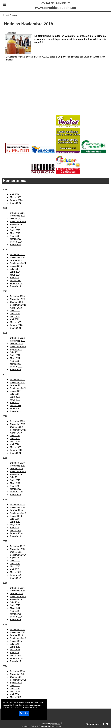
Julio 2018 (15, 519)
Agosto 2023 (16, 308)
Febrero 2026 (16, 200)
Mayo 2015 (15, 650)
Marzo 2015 (15, 655)
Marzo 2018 (15, 530)
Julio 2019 (15, 477)
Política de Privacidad (39, 726)
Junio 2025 (15, 230)
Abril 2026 (14, 194)
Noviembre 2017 (17, 549)
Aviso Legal (25, 726)
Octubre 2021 (16, 385)
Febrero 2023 (16, 325)
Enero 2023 (15, 328)
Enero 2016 (15, 620)
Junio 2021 (15, 397)
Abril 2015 (14, 653)
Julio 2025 (15, 227)
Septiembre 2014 (18, 680)
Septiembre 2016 (18, 596)
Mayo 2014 (15, 691)
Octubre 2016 (16, 593)
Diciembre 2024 (17, 254)
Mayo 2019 (15, 483)
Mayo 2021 (15, 400)
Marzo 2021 (15, 405)
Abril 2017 (14, 569)
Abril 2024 (14, 278)
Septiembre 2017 (18, 555)
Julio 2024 (15, 269)
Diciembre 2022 (17, 338)
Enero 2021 (15, 411)
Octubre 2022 (16, 344)
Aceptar (24, 713)
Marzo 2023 (15, 322)
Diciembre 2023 (17, 296)
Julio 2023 (15, 311)
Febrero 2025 (16, 242)
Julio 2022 (15, 352)
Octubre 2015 (16, 635)
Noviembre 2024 (17, 257)
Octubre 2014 (16, 677)
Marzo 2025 (15, 239)
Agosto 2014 (16, 683)
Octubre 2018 (16, 510)
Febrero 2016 (16, 617)
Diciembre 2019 (17, 463)
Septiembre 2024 (18, 263)
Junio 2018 (15, 522)
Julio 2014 (15, 686)
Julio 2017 (15, 561)
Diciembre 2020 (17, 421)
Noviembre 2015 (17, 632)
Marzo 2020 (15, 447)
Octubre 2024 (16, 260)
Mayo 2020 (15, 441)
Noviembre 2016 (17, 591)
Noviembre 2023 (17, 299)
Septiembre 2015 (18, 638)
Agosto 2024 (16, 266)
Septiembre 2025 (18, 221)
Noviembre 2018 (17, 507)
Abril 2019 (14, 486)
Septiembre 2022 (18, 346)
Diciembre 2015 (17, 629)
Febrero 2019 (16, 492)
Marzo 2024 (15, 281)
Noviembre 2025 (17, 216)
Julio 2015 (15, 644)
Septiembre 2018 (18, 513)
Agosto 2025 (16, 224)
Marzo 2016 (15, 614)
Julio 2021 (15, 394)
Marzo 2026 (15, 197)
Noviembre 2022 (17, 341)
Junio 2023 (15, 313)
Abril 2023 (14, 319)
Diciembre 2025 (17, 213)
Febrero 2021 (16, 408)
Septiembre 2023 (18, 305)
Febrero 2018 (16, 533)
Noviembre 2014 (17, 674)
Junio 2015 (15, 647)
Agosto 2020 (16, 433)
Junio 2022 (15, 355)
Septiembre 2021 (18, 388)
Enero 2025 (15, 245)
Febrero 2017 (16, 575)
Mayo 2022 (15, 358)
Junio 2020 (15, 438)
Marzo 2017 (15, 572)
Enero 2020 (15, 453)
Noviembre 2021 (17, 382)
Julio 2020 (15, 436)
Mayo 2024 (15, 275)
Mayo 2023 (15, 316)
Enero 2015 (15, 661)
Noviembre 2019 (17, 466)
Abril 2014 (14, 694)
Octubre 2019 (16, 469)
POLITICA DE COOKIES (27, 707)
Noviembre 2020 (17, 424)
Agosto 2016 (16, 599)
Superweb (56, 724)
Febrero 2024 (16, 283)
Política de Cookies (55, 726)
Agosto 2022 (16, 349)
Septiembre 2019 (18, 472)
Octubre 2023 (16, 302)
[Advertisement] (55, 94)
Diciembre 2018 (17, 504)
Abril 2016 (14, 611)
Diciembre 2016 (17, 588)
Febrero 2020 (16, 450)
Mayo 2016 (15, 608)
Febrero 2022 (16, 367)
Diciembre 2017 (17, 546)
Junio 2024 (15, 272)
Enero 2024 (15, 286)
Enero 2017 (15, 578)
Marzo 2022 (15, 364)
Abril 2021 (14, 403)
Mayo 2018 (15, 525)
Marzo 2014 (15, 697)
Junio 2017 (15, 563)
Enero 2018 (15, 536)
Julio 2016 (15, 602)
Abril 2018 (14, 528)
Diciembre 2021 (17, 379)
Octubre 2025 (16, 219)
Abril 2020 (14, 444)
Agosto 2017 (16, 558)
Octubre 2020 (16, 427)
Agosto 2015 (16, 641)
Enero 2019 (15, 495)
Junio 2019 (15, 480)
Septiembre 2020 (18, 430)
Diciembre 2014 (17, 671)
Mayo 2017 (15, 566)
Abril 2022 (14, 361)
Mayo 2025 (15, 233)
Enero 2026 (15, 203)
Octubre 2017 (16, 552)
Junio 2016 (15, 605)
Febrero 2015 (16, 658)
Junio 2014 (15, 688)
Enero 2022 (15, 370)
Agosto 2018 (16, 516)
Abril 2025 (14, 236)
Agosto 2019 (16, 474)
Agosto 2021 (16, 391)
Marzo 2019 (15, 489)
